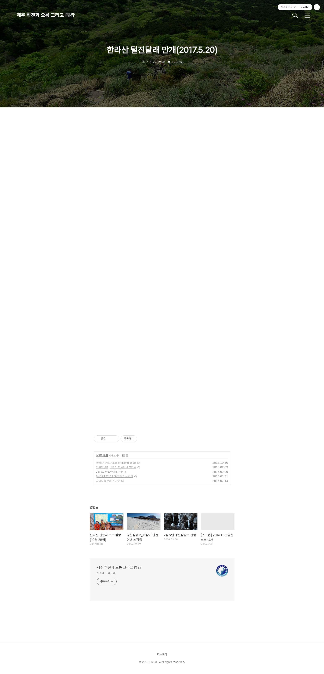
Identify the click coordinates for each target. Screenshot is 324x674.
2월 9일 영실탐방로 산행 (109, 471)
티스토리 (162, 654)
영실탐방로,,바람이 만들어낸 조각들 (116, 467)
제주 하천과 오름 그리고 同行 (46, 15)
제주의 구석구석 (106, 573)
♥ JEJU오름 (102, 455)
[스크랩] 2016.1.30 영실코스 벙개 (114, 476)
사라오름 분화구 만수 (108, 480)
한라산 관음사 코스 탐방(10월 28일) (116, 462)
